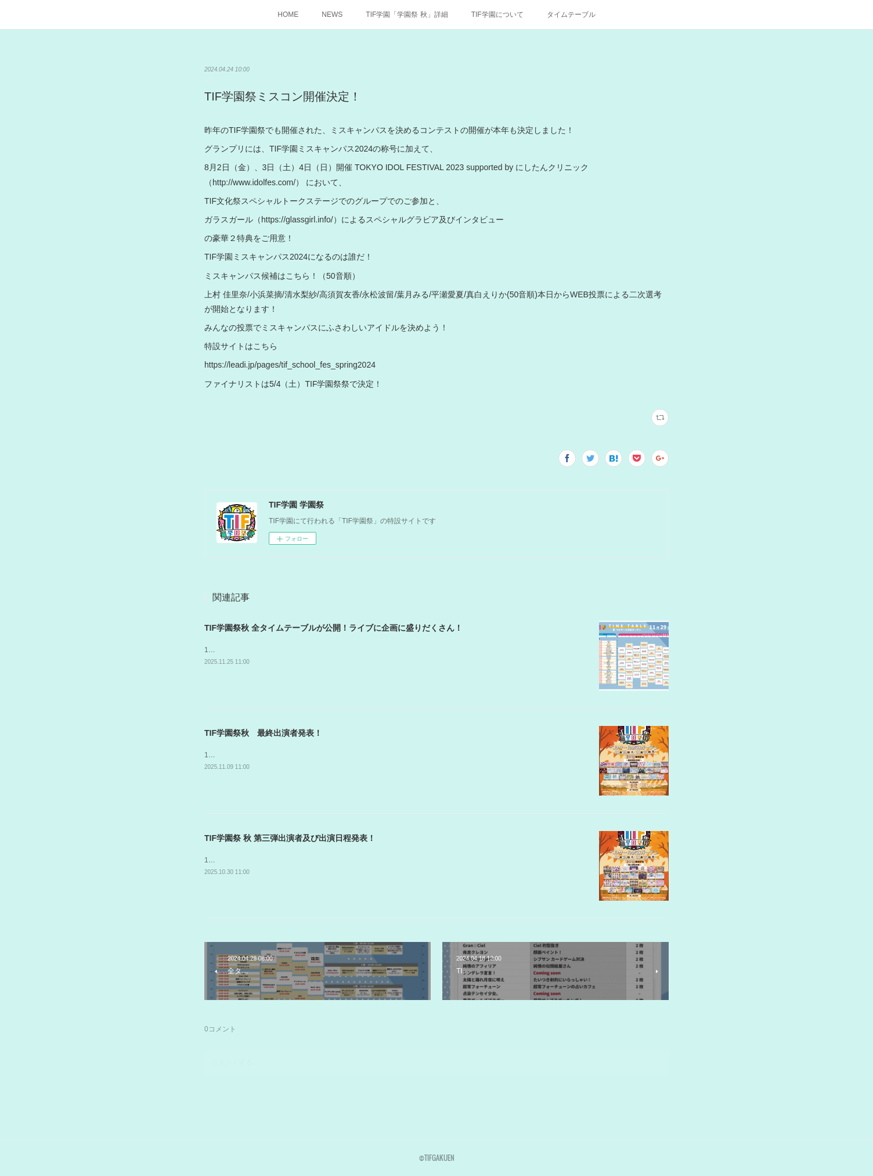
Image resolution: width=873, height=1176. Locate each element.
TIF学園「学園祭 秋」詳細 (407, 14)
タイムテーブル (571, 14)
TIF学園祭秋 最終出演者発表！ (263, 733)
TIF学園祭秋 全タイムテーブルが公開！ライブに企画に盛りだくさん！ (333, 627)
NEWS (332, 14)
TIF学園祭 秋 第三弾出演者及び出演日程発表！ (290, 838)
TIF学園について (497, 14)
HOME (287, 14)
